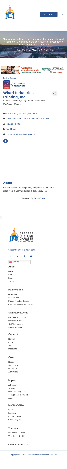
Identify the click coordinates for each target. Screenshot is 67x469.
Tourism (13, 431)
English (14, 264)
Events (11, 345)
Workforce (12, 391)
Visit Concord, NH (16, 439)
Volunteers (12, 284)
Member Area (16, 408)
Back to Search (9, 78)
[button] (49, 14)
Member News (14, 419)
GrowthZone (39, 198)
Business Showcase (17, 320)
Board (10, 281)
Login (10, 412)
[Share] (55, 93)
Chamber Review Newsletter (20, 307)
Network (11, 342)
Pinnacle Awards (15, 323)
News (10, 274)
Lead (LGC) (13, 371)
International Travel (16, 436)
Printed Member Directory (19, 304)
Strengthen (13, 368)
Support (11, 401)
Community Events (16, 422)
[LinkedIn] (17, 259)
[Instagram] (24, 259)
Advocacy (12, 388)
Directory (12, 416)
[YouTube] (31, 259)
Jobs (10, 348)
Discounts (12, 351)
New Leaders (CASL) (17, 394)
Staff (10, 277)
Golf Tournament (15, 327)
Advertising (13, 375)
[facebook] (5, 141)
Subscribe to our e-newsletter (21, 253)
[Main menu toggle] (62, 14)
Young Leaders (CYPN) (18, 398)
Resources (13, 365)
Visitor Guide (13, 300)
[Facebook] (10, 259)
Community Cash (18, 447)
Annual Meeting (15, 330)
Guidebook (13, 297)
